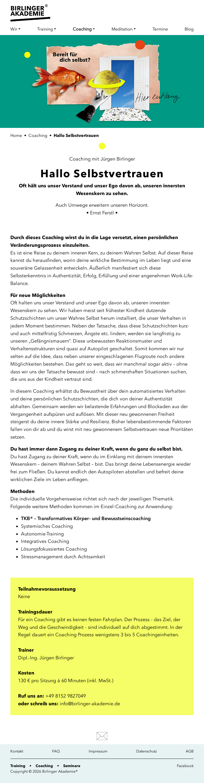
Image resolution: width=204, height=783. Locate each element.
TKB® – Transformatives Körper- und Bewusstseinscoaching (86, 518)
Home (16, 135)
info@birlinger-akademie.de (90, 704)
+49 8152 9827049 (65, 696)
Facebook (185, 766)
